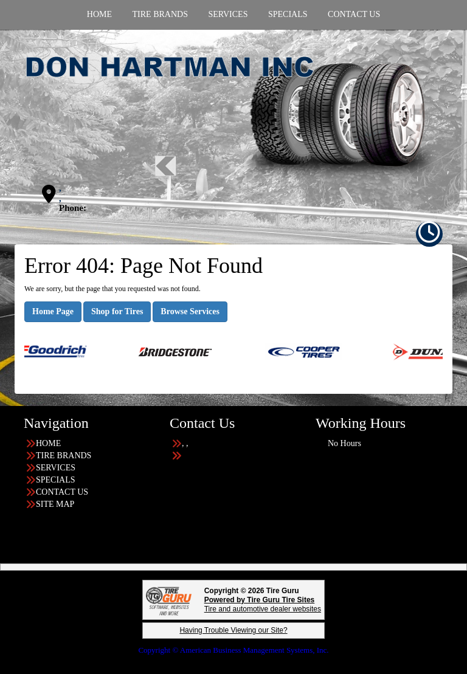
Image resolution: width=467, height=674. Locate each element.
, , (60, 193)
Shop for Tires (117, 311)
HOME (48, 443)
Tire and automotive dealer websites (262, 604)
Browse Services (190, 311)
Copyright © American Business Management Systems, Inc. (233, 650)
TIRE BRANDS (63, 455)
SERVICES (55, 467)
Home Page (53, 311)
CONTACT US (62, 492)
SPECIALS (55, 479)
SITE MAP (55, 504)
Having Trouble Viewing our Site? (233, 630)
